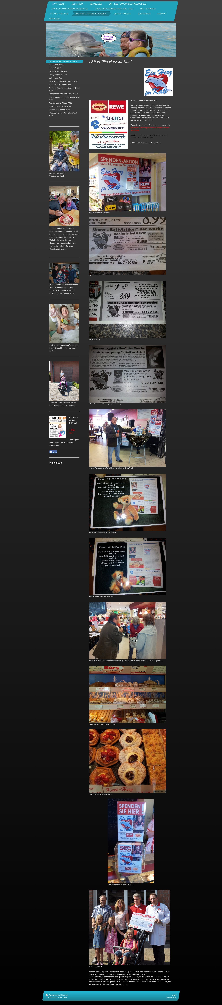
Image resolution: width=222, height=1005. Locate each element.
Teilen (53, 452)
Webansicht (171, 998)
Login (174, 995)
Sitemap (64, 995)
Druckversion (53, 995)
